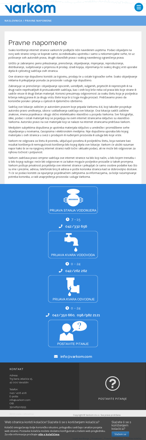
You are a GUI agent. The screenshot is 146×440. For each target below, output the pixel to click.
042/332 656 (76, 226)
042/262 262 (76, 271)
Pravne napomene (38, 20)
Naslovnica (13, 20)
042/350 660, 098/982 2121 (76, 315)
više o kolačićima (48, 434)
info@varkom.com (76, 356)
